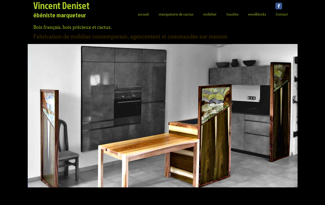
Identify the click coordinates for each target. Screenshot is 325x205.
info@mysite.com (102, 197)
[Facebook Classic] (278, 6)
